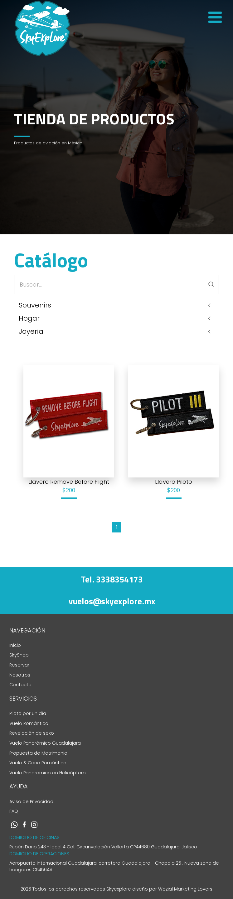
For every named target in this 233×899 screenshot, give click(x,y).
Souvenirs (35, 305)
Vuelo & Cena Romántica (37, 763)
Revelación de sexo (31, 733)
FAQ (13, 811)
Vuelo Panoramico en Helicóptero (47, 773)
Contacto (20, 685)
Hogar (29, 318)
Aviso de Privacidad (31, 801)
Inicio (15, 645)
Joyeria (31, 331)
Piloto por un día (27, 713)
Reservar (19, 665)
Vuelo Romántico (28, 723)
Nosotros (19, 675)
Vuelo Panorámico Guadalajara (45, 743)
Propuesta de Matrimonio (38, 753)
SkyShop (19, 655)
